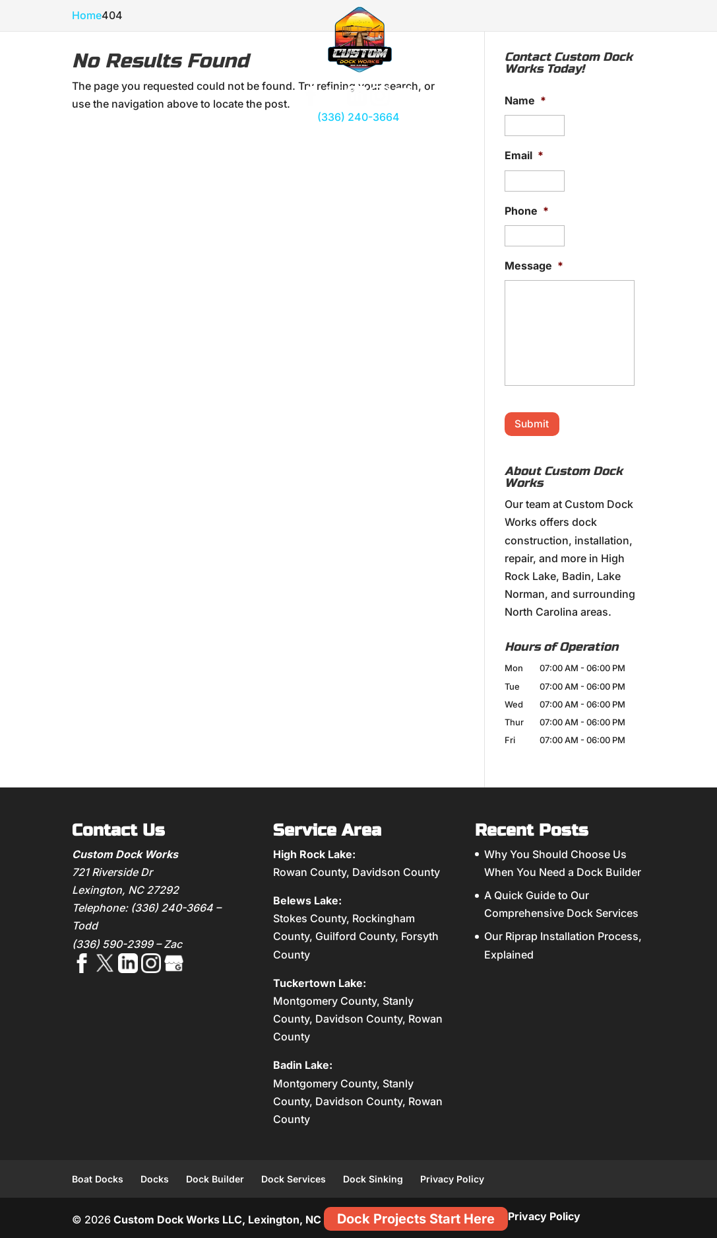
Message (534, 265)
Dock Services (293, 1177)
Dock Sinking (373, 1177)
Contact (614, 146)
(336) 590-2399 (112, 941)
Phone (527, 210)
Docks (154, 1177)
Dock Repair (455, 141)
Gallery (515, 146)
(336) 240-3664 (358, 117)
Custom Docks (160, 141)
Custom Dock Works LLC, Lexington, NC (217, 1217)
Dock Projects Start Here (416, 1217)
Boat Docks (97, 1177)
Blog (570, 146)
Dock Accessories (238, 141)
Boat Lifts (307, 141)
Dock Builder (215, 1177)
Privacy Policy (452, 1177)
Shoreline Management (378, 141)
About (99, 146)
